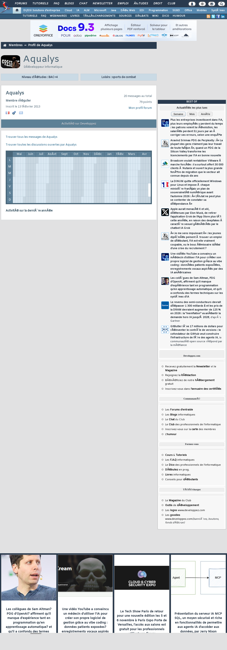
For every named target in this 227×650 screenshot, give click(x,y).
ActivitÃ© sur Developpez (78, 124)
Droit (158, 3)
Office (188, 10)
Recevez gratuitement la (187, 366)
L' (171, 434)
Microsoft (100, 10)
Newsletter (102, 3)
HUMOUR (179, 16)
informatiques (178, 474)
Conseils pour (181, 479)
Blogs (69, 3)
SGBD (176, 10)
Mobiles (202, 10)
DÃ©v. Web (128, 10)
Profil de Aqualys (40, 45)
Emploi (123, 3)
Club (171, 3)
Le (169, 419)
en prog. (177, 469)
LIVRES (74, 16)
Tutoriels (40, 3)
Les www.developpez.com (185, 510)
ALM (87, 10)
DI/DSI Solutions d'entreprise (41, 10)
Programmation (158, 10)
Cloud (68, 10)
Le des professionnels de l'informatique (193, 424)
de (182, 505)
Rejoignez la (180, 375)
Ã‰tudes (140, 3)
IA (78, 10)
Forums (20, 3)
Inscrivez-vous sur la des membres (190, 429)
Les (179, 409)
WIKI (155, 16)
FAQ (56, 3)
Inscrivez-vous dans (193, 389)
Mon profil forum (140, 108)
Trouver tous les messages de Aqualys (31, 137)
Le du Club (178, 500)
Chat (83, 3)
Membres (15, 45)
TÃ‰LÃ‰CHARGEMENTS (99, 16)
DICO (165, 16)
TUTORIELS (30, 16)
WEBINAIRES (58, 16)
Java (113, 10)
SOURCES (125, 16)
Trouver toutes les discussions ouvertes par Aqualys (41, 145)
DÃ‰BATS (141, 16)
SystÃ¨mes (218, 10)
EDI (142, 10)
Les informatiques (180, 414)
